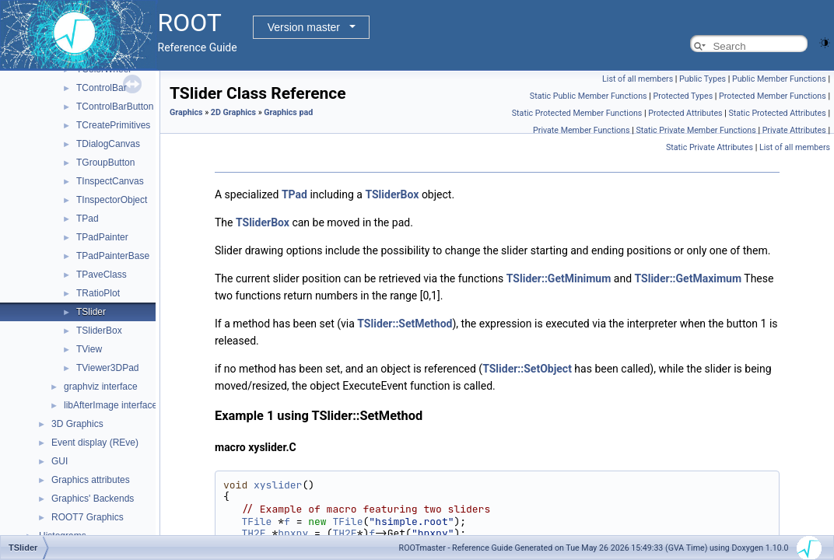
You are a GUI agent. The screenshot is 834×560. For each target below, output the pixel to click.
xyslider (278, 485)
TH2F (253, 533)
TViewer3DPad (107, 367)
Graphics (186, 112)
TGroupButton (105, 162)
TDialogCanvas (108, 143)
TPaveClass (101, 274)
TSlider (91, 311)
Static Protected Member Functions (577, 113)
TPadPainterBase (112, 255)
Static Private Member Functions (695, 130)
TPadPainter (102, 237)
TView (89, 349)
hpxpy (293, 533)
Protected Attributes (685, 113)
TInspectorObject (111, 199)
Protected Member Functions (772, 96)
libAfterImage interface (110, 405)
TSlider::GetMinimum (558, 278)
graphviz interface (101, 386)
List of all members (637, 79)
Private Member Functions (581, 130)
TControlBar (101, 87)
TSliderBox (99, 330)
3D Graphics (77, 423)
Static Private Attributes (709, 147)
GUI (59, 461)
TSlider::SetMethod (404, 323)
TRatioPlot (98, 293)
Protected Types (683, 96)
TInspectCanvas (110, 181)
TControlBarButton (114, 106)
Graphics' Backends (92, 498)
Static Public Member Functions (588, 96)
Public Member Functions (779, 79)
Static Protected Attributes (776, 113)
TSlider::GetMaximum (688, 278)
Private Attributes (794, 130)
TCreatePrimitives (113, 125)
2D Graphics (233, 112)
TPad (87, 218)
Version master (304, 27)
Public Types (702, 79)
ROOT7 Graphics (87, 517)
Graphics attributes (90, 479)
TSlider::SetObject (527, 368)
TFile (256, 521)
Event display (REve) (94, 442)
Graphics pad (288, 112)
